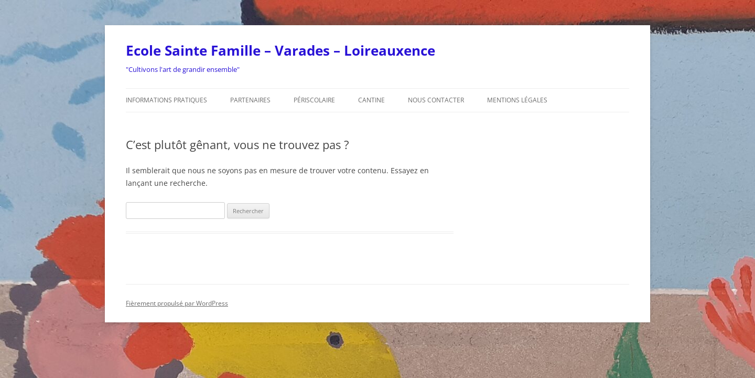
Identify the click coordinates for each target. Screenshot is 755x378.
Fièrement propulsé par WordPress (177, 303)
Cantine (371, 100)
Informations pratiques (166, 100)
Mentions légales (517, 100)
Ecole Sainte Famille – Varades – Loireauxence (280, 50)
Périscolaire (314, 100)
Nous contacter (436, 100)
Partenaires (250, 100)
